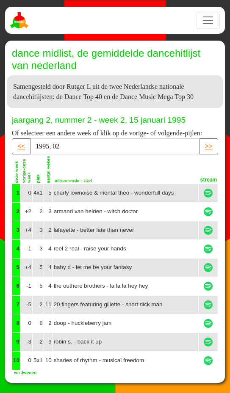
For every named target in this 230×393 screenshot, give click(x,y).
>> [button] (209, 146)
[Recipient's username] (115, 146)
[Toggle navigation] (208, 20)
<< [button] (21, 146)
